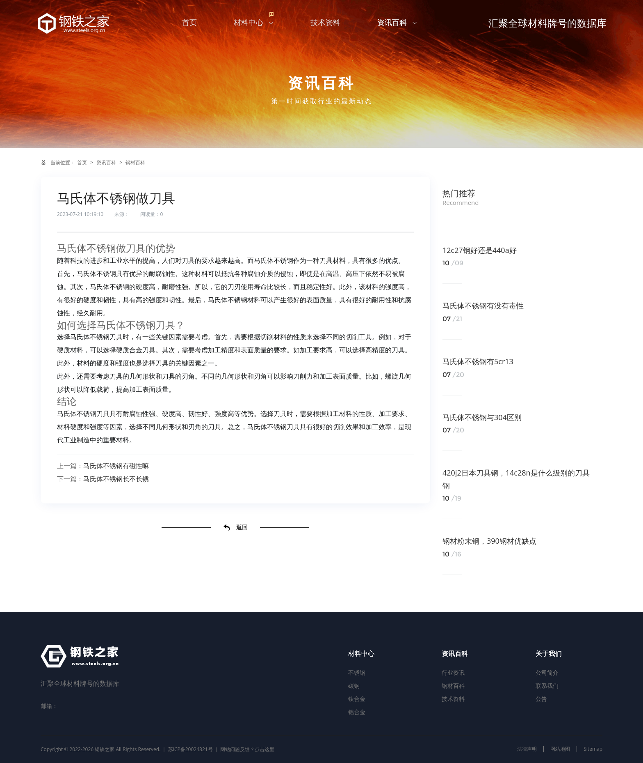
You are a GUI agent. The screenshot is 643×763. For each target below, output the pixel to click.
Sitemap (593, 748)
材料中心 (256, 22)
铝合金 (356, 712)
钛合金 (356, 699)
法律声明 (527, 748)
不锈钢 (356, 672)
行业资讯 (453, 672)
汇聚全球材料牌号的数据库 (544, 24)
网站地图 (560, 748)
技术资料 (327, 25)
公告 (541, 699)
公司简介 (547, 672)
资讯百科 (399, 25)
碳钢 (354, 685)
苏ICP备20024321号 (190, 749)
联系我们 (547, 685)
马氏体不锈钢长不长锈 (116, 478)
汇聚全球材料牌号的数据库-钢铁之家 (79, 24)
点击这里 (264, 749)
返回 (235, 527)
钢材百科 (135, 162)
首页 (191, 25)
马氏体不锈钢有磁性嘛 (116, 465)
